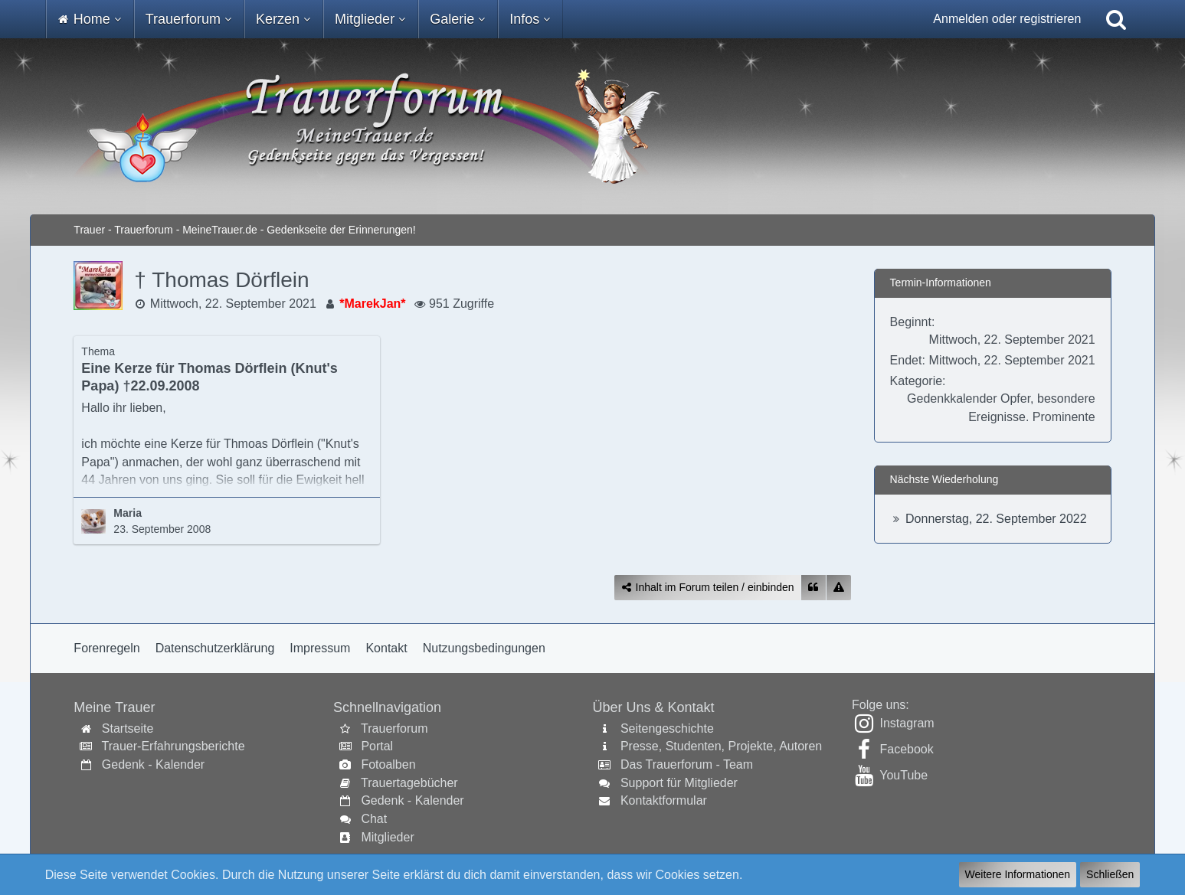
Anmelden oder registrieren (1007, 18)
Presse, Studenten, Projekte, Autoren (721, 746)
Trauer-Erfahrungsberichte (173, 746)
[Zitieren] (813, 587)
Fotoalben (388, 764)
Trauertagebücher (409, 782)
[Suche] (1116, 19)
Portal (377, 746)
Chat (374, 818)
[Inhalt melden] (839, 587)
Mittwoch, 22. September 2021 (233, 303)
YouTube (903, 775)
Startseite (128, 728)
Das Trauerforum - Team (686, 764)
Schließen (1110, 874)
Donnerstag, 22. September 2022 (996, 518)
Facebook (907, 749)
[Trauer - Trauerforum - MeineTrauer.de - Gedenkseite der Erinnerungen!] (592, 126)
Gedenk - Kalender (153, 764)
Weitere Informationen (1017, 874)
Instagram (907, 723)
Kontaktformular (663, 800)
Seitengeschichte (667, 728)
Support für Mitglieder (679, 782)
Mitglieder (387, 837)
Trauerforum (394, 728)
